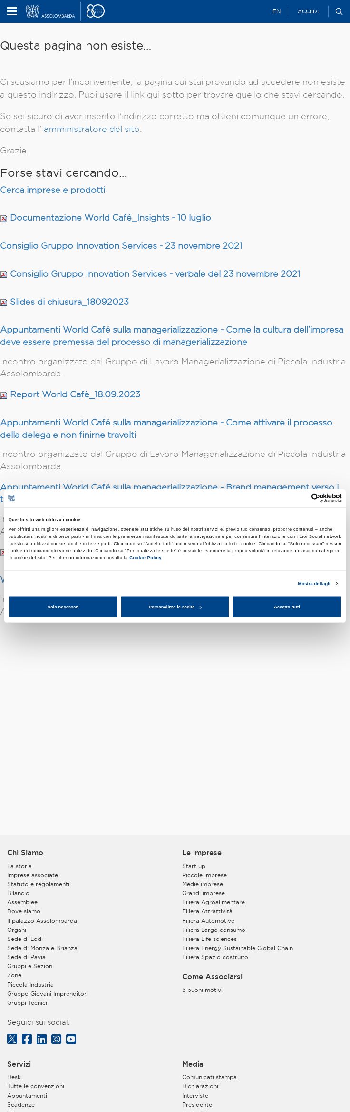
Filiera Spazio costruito (215, 957)
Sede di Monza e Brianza (42, 948)
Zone (14, 975)
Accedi (308, 11)
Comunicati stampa (209, 1077)
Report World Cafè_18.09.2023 (75, 394)
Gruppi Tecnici (27, 1003)
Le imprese (202, 853)
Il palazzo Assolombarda (42, 921)
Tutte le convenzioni (35, 1086)
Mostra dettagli (314, 583)
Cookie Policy (145, 557)
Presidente (197, 1105)
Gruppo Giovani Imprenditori (47, 994)
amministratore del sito (92, 128)
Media (193, 1064)
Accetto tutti (287, 607)
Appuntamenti (27, 1095)
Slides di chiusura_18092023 (69, 301)
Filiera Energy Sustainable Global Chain (237, 948)
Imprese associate (32, 875)
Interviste (195, 1095)
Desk (14, 1077)
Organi (16, 930)
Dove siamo (23, 911)
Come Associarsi (212, 977)
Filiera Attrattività (207, 911)
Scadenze (21, 1105)
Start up (193, 866)
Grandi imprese (203, 893)
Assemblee (22, 902)
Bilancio (18, 893)
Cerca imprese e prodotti (52, 189)
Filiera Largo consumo (213, 930)
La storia (19, 866)
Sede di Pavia (26, 957)
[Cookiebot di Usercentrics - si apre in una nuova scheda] (300, 498)
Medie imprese (202, 884)
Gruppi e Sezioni (30, 966)
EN (276, 11)
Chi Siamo (25, 853)
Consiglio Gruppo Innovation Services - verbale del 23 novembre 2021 (155, 273)
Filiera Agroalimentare (213, 902)
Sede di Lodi (25, 939)
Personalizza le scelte (175, 607)
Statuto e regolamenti (38, 884)
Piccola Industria (30, 984)
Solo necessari (63, 607)
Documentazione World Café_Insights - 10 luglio (110, 217)
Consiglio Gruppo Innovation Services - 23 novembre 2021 (121, 245)
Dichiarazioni (200, 1086)
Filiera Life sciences (209, 939)
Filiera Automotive (208, 921)
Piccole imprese (204, 875)
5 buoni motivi (202, 990)
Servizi (19, 1064)
